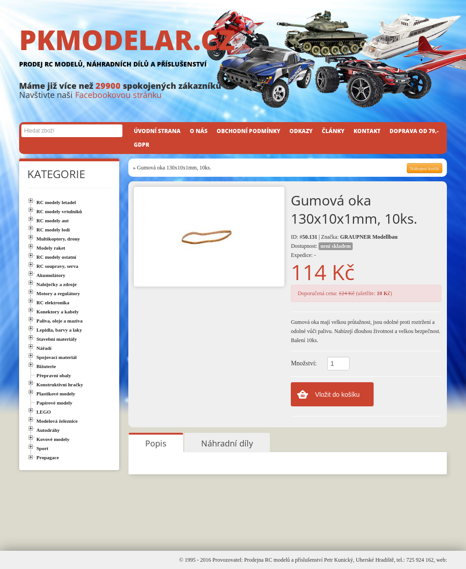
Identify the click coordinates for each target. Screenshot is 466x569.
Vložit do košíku (337, 394)
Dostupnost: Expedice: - (322, 250)
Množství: (304, 363)
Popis (156, 443)
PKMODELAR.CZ (233, 49)
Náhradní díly (227, 443)
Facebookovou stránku (118, 94)
